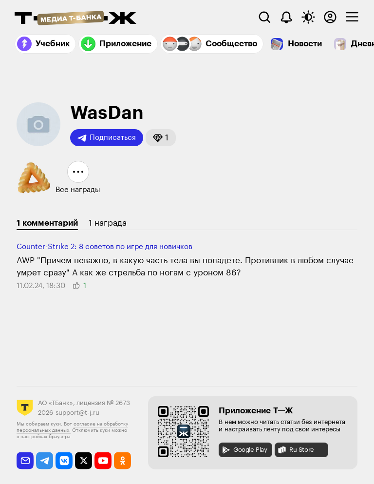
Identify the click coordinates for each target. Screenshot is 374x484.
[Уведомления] (286, 17)
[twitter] (83, 460)
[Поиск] (264, 17)
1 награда (108, 223)
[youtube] (103, 460)
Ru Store (295, 450)
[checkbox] (352, 17)
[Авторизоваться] (330, 17)
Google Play (244, 450)
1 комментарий (47, 223)
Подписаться (106, 138)
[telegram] (44, 460)
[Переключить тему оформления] (308, 17)
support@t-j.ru (77, 412)
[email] (25, 460)
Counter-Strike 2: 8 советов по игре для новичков (104, 247)
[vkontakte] (64, 460)
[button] (161, 137)
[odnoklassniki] (122, 460)
